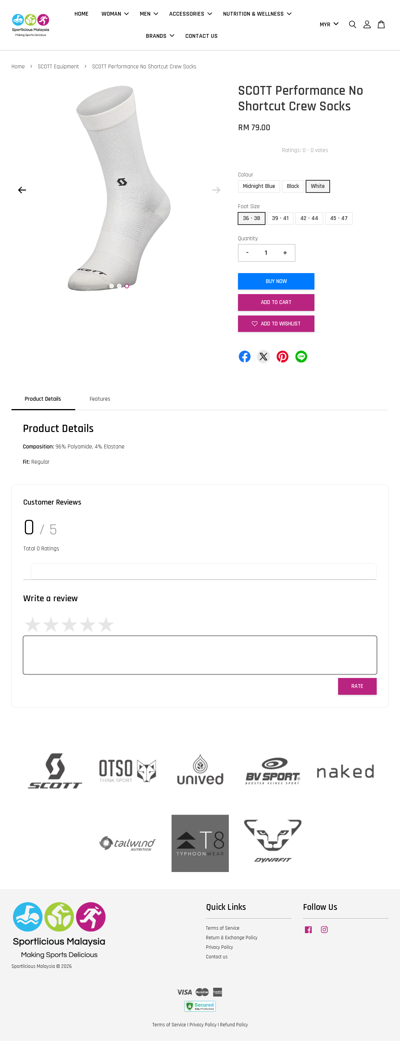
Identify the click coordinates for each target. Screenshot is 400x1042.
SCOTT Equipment (58, 67)
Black (293, 187)
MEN (149, 15)
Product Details (43, 400)
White (318, 187)
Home (18, 67)
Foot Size (249, 207)
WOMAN (115, 15)
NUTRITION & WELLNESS (257, 15)
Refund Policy (234, 1026)
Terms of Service (223, 929)
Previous (21, 191)
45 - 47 (339, 219)
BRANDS (160, 36)
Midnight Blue (259, 187)
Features (100, 400)
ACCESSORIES (190, 15)
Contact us (217, 958)
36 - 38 (251, 219)
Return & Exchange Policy (231, 939)
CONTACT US (201, 36)
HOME (81, 15)
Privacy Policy (219, 948)
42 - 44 (309, 219)
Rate (357, 687)
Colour (245, 176)
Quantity (248, 239)
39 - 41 (280, 219)
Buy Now (276, 282)
